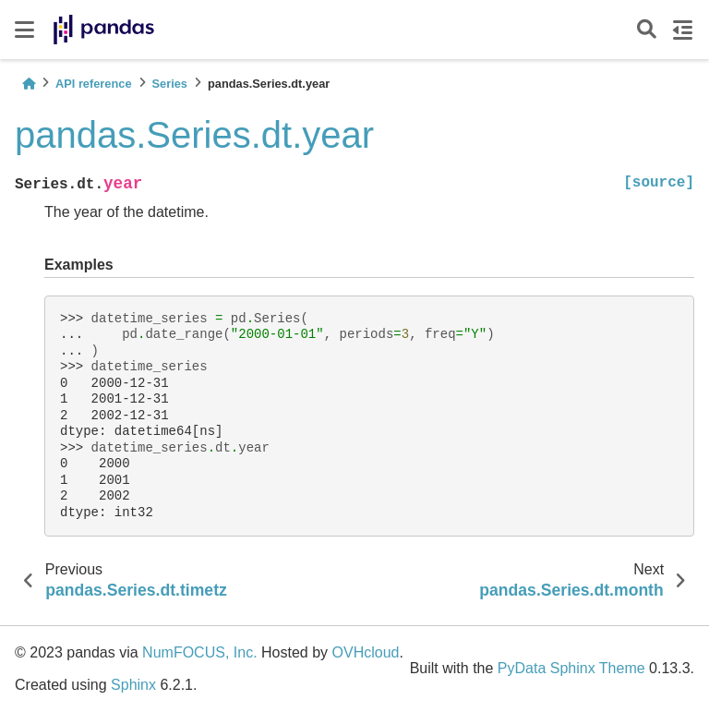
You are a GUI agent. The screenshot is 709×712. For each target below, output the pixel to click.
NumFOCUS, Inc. (199, 652)
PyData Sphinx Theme (571, 668)
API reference (93, 84)
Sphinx (133, 685)
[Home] (28, 83)
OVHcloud (366, 652)
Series (169, 84)
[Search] (646, 30)
